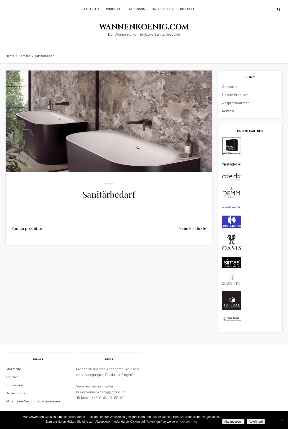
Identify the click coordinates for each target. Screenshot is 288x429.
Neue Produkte (192, 228)
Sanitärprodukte (27, 228)
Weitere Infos (188, 421)
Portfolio (25, 55)
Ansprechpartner (235, 103)
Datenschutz (163, 9)
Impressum (136, 9)
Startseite (91, 9)
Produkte (114, 9)
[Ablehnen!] (282, 420)
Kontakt (187, 9)
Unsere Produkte (235, 95)
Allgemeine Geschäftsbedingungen (33, 401)
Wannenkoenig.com (144, 27)
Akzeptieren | (233, 421)
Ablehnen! (256, 421)
